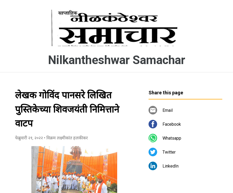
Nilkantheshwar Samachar (116, 60)
